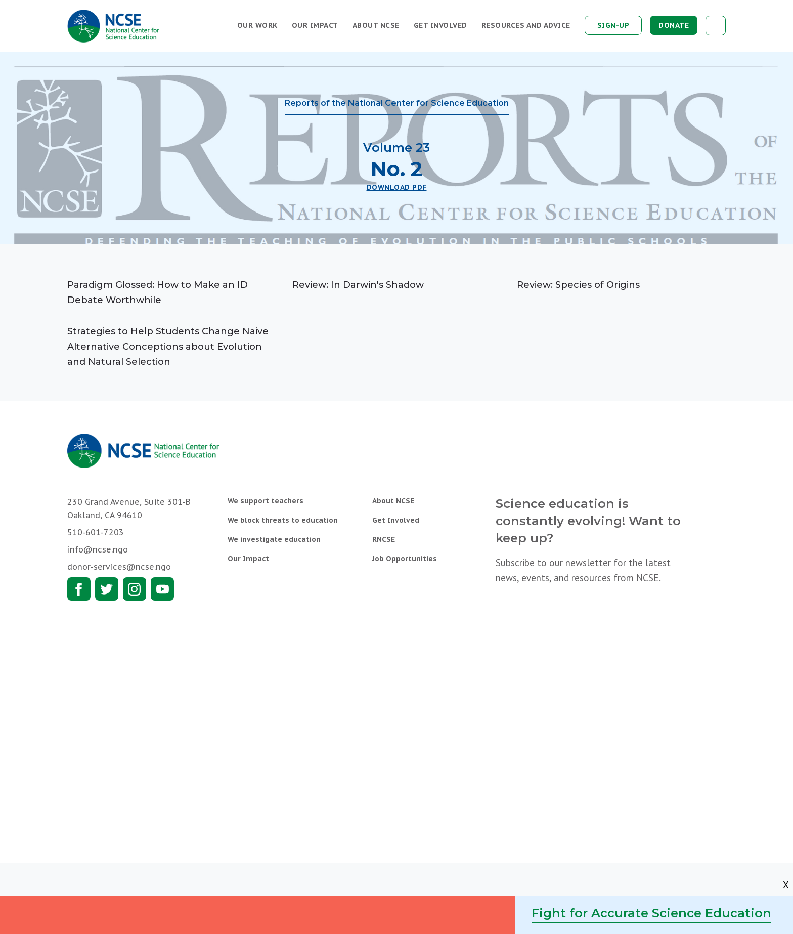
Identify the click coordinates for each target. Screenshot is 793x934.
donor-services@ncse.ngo (119, 567)
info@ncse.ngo (97, 549)
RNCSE (383, 539)
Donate (673, 25)
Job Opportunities (404, 558)
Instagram (134, 589)
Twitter (106, 589)
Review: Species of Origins (578, 284)
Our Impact (315, 25)
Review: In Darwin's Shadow (358, 284)
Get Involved (440, 25)
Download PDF (397, 187)
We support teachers (265, 500)
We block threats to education (283, 520)
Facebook (79, 589)
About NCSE (376, 25)
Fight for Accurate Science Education (651, 913)
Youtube (162, 589)
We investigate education (274, 539)
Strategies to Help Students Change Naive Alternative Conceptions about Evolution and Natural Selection (168, 346)
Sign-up (613, 25)
